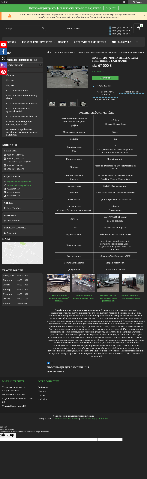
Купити (107, 77)
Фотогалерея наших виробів (21, 60)
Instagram (43, 387)
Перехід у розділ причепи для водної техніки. (59, 298)
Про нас (10, 80)
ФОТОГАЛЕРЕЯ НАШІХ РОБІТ (90, 42)
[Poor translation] (11, 435)
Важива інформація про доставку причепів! (19, 123)
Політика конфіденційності (94, 418)
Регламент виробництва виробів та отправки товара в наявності (22, 132)
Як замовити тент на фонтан (21, 116)
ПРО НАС (63, 42)
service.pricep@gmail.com (19, 185)
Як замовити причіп (17, 90)
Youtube (42, 391)
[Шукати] (43, 28)
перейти (111, 8)
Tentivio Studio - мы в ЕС (14, 406)
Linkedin (42, 399)
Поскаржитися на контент (66, 418)
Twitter (41, 395)
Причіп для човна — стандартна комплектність (81, 52)
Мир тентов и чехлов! (13, 394)
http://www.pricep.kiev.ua (19, 181)
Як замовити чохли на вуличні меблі (18, 110)
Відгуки (10, 85)
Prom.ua (90, 416)
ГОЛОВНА (10, 42)
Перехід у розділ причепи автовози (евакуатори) (108, 298)
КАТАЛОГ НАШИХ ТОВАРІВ (37, 42)
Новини (10, 75)
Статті (9, 70)
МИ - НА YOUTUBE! (122, 42)
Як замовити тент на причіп (21, 103)
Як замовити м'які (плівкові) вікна (21, 97)
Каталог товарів (14, 65)
